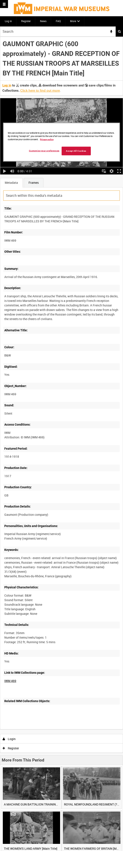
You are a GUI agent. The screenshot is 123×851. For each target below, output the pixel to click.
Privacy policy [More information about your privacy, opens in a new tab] (47, 139)
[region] (61, 142)
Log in (8, 21)
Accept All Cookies (76, 151)
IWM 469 (10, 681)
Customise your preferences (44, 150)
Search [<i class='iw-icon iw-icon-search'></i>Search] (119, 31)
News (43, 21)
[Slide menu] (4, 4)
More (73, 21)
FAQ (58, 21)
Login (9, 739)
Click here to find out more (40, 90)
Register (26, 21)
